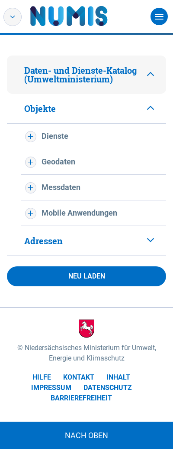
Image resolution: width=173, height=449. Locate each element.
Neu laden (86, 276)
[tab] (86, 75)
